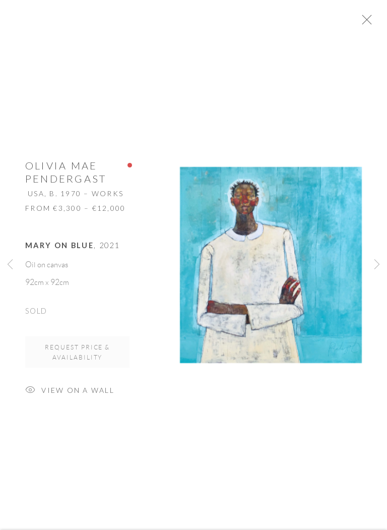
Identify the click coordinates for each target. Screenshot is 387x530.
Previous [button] (10, 265)
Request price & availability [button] (77, 356)
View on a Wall (69, 395)
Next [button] (377, 265)
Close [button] (376, 22)
